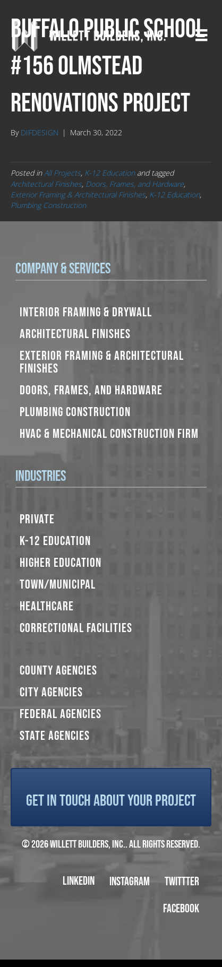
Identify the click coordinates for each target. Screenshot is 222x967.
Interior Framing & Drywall (86, 312)
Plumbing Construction (48, 205)
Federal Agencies (60, 714)
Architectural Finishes (46, 184)
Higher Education (60, 563)
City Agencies (51, 692)
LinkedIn (79, 881)
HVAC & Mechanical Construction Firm (109, 434)
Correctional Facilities (76, 628)
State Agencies (55, 736)
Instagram (129, 882)
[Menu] (201, 35)
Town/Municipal (58, 584)
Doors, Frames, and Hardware (135, 184)
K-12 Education (109, 173)
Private (37, 519)
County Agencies (58, 670)
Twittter (182, 882)
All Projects (62, 173)
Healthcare (47, 606)
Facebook (181, 909)
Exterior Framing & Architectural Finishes (78, 194)
